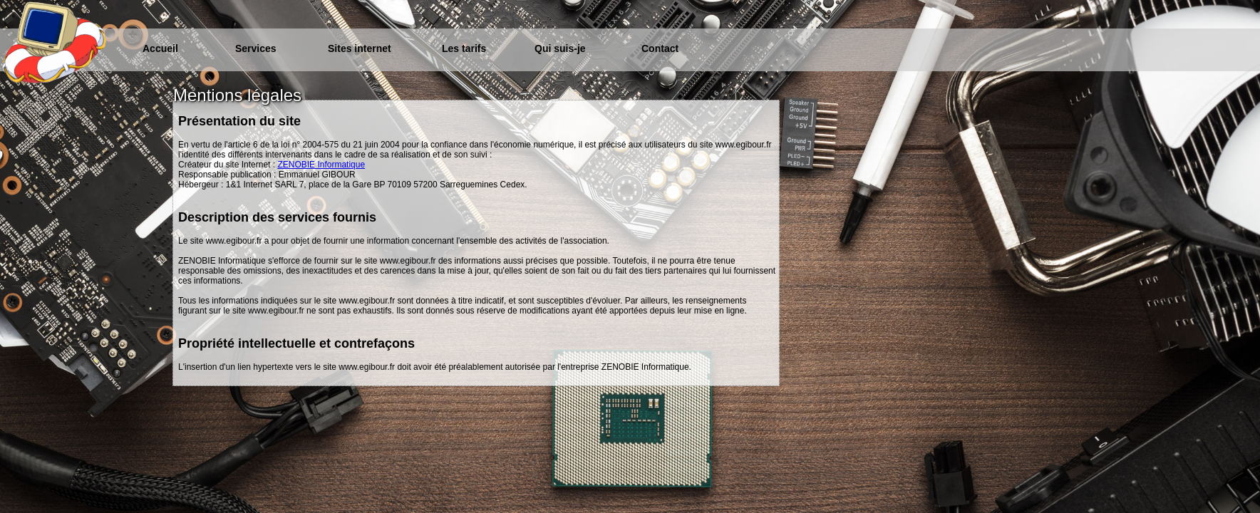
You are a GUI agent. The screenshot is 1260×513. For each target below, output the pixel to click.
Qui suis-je (560, 48)
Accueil (160, 48)
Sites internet (359, 48)
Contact (659, 48)
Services (256, 48)
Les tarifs (464, 48)
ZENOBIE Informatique (321, 165)
